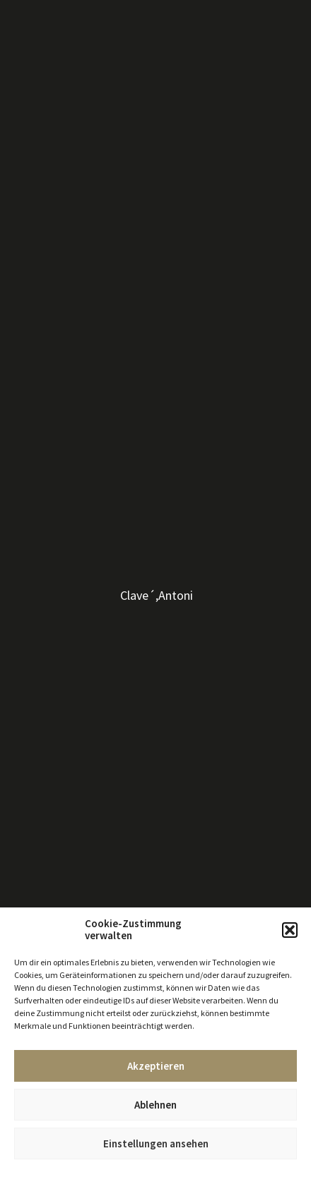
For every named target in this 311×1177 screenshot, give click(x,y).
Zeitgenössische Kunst (59, 81)
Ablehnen (155, 1104)
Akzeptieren (155, 1066)
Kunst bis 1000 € (44, 132)
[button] (290, 930)
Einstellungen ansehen (156, 1143)
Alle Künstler (37, 55)
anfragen (185, 316)
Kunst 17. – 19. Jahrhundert (67, 93)
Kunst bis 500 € (42, 119)
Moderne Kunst (43, 68)
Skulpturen (34, 106)
